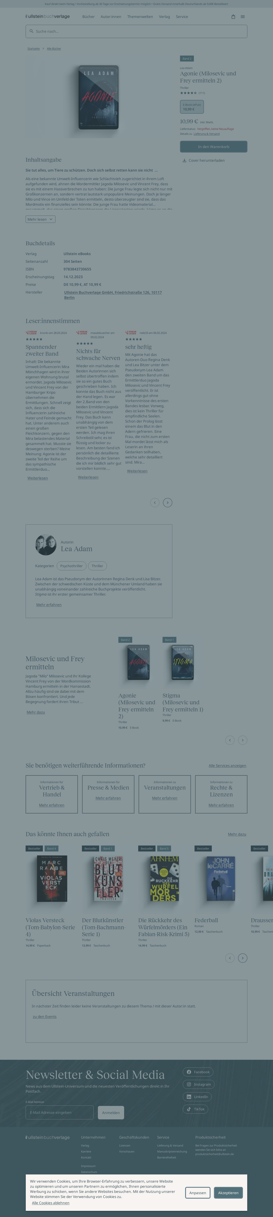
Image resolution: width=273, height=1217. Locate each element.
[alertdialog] (136, 1192)
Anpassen (197, 1192)
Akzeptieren (228, 1192)
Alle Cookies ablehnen (51, 1202)
